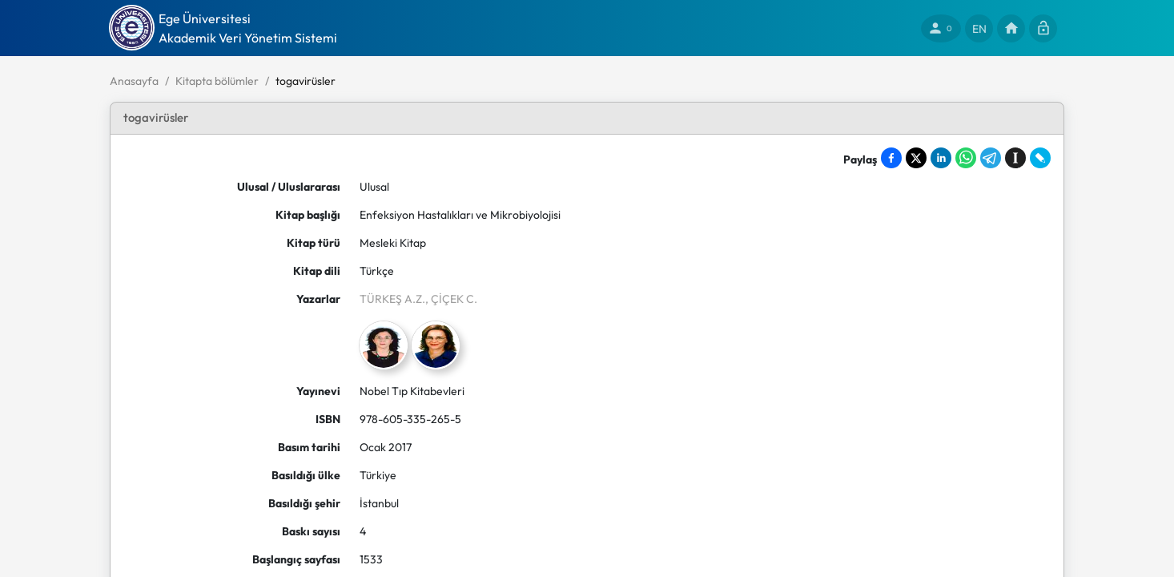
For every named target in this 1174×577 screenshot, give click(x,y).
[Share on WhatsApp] (965, 157)
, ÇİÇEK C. (451, 299)
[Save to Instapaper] (1015, 157)
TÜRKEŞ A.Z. (392, 299)
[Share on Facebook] (891, 157)
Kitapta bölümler (217, 81)
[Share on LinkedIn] (941, 157)
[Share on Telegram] (990, 157)
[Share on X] (916, 157)
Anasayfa (134, 81)
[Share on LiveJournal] (1040, 157)
